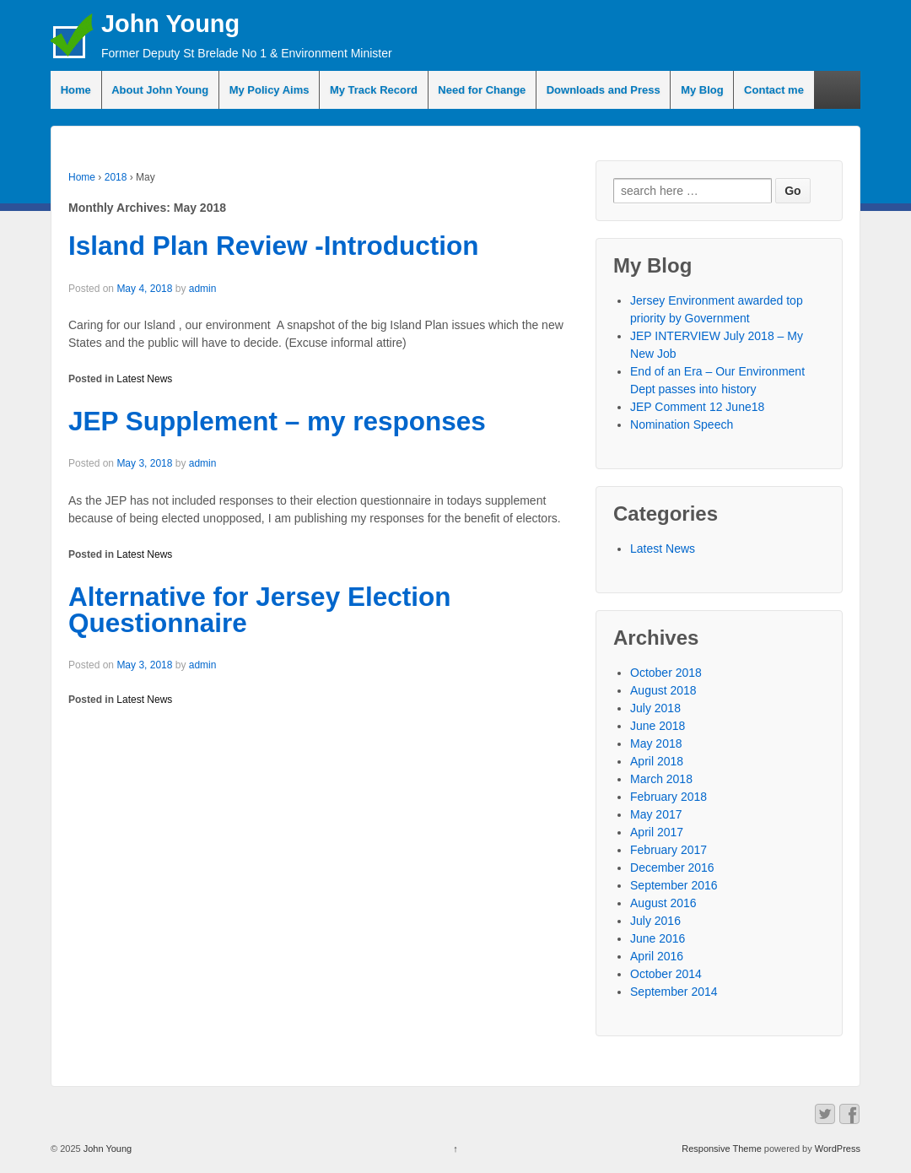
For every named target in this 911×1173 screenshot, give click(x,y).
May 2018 (656, 743)
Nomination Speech (681, 424)
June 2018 (657, 725)
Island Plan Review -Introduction (273, 245)
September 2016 (674, 885)
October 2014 (666, 974)
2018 (116, 177)
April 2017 (656, 832)
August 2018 (663, 690)
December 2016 (672, 867)
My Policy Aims (269, 90)
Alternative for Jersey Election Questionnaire (259, 610)
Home (76, 90)
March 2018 (661, 779)
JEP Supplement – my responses (277, 421)
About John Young (159, 90)
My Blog (702, 90)
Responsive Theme (722, 1148)
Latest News (144, 379)
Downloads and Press (603, 90)
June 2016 (657, 938)
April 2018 (656, 761)
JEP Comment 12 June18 (697, 407)
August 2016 (663, 903)
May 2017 (656, 814)
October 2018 (666, 672)
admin (203, 289)
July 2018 (655, 708)
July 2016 (655, 920)
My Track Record (374, 90)
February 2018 (668, 796)
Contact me (774, 90)
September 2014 (674, 991)
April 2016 (656, 956)
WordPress (837, 1148)
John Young (170, 23)
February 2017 (668, 850)
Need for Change (482, 90)
